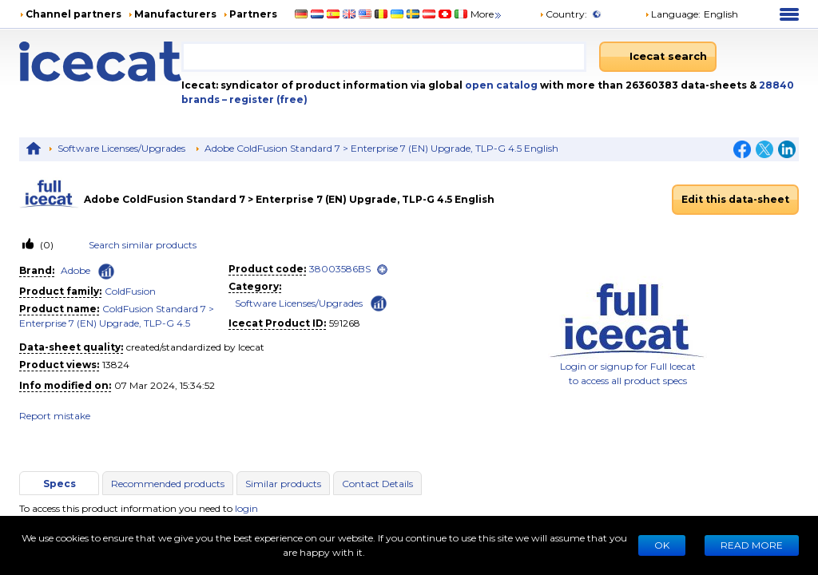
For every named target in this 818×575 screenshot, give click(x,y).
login (246, 508)
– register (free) (265, 99)
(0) (46, 245)
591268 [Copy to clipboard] (344, 323)
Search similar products (143, 245)
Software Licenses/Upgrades (121, 148)
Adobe (75, 270)
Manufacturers (175, 14)
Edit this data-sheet (735, 199)
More (487, 14)
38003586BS (340, 269)
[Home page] (100, 61)
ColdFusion (130, 291)
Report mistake (54, 416)
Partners (253, 14)
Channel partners (73, 14)
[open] (382, 269)
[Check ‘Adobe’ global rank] (106, 271)
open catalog (500, 85)
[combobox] (383, 57)
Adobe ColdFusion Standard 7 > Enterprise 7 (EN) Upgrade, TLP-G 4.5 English (381, 148)
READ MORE (752, 545)
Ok (661, 545)
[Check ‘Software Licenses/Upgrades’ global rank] (378, 302)
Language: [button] (673, 14)
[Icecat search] (658, 57)
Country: (563, 14)
